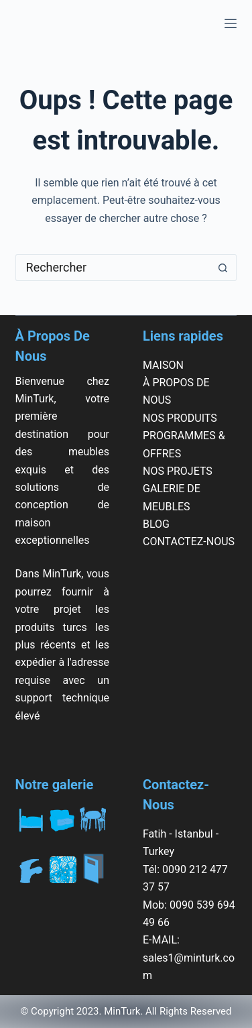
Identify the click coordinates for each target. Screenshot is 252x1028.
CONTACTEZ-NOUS (189, 541)
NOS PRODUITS (180, 418)
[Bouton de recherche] (223, 267)
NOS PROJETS (177, 471)
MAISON (163, 365)
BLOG (156, 524)
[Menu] (231, 23)
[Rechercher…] (112, 267)
